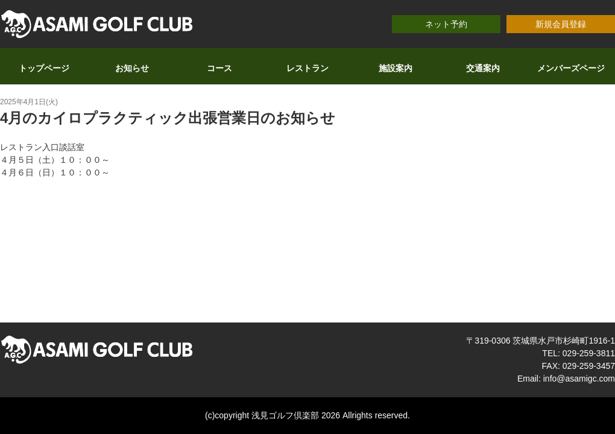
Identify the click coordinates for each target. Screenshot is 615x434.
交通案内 (483, 68)
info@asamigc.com (579, 378)
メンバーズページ (571, 68)
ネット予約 (446, 24)
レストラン (307, 68)
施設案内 (395, 68)
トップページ (44, 68)
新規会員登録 (560, 24)
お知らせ (132, 68)
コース (219, 68)
